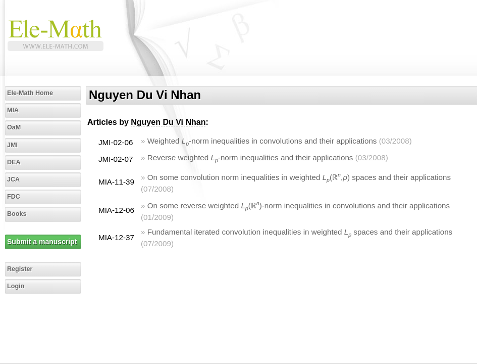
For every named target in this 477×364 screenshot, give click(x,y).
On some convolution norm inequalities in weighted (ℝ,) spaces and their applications (299, 177)
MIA (13, 110)
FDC (13, 196)
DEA (14, 162)
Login (15, 286)
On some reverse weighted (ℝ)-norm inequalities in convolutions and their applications (298, 205)
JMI (12, 145)
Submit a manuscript (42, 242)
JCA (13, 179)
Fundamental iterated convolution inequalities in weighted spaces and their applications (300, 232)
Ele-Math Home (30, 93)
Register (19, 268)
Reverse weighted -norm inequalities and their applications (250, 157)
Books (17, 213)
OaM (14, 127)
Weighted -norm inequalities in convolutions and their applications (262, 140)
